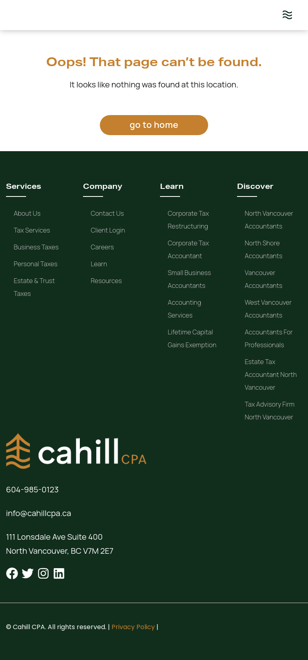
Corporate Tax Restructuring (188, 220)
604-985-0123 (32, 489)
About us (27, 213)
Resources (106, 280)
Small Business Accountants (189, 279)
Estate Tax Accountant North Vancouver (271, 374)
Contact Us (107, 213)
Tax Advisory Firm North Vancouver (269, 410)
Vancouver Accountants (263, 279)
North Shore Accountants (263, 249)
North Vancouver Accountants (269, 220)
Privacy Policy (133, 627)
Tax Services (32, 230)
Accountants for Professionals (269, 338)
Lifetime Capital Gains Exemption (192, 338)
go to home (154, 125)
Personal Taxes (35, 263)
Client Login (108, 230)
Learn (99, 263)
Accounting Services (184, 309)
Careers (102, 247)
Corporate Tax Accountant (188, 249)
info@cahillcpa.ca (38, 513)
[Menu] (287, 15)
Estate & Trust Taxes (34, 287)
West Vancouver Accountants (268, 309)
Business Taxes (36, 247)
